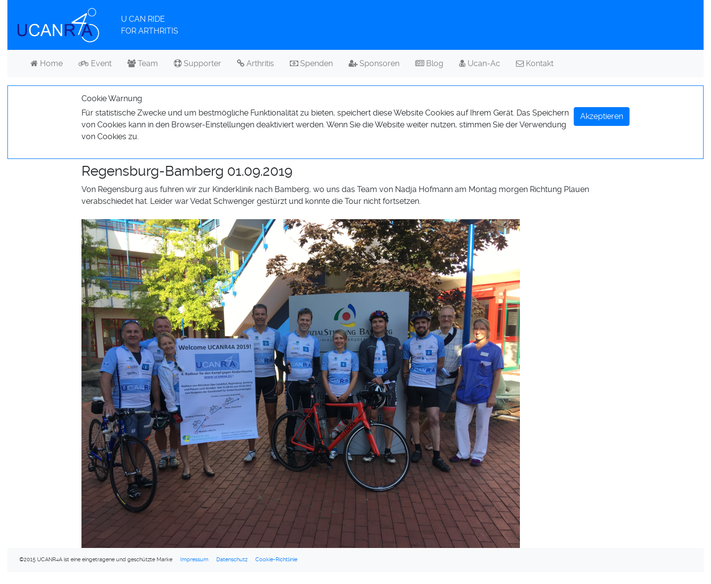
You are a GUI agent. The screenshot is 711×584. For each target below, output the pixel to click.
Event (95, 63)
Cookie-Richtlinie (276, 559)
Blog (429, 63)
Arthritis (255, 63)
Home (47, 63)
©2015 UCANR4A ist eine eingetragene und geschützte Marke (95, 559)
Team (142, 63)
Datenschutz (231, 559)
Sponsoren (374, 63)
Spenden (311, 63)
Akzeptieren (601, 116)
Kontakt (534, 63)
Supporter (197, 63)
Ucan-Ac (479, 63)
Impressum (194, 559)
